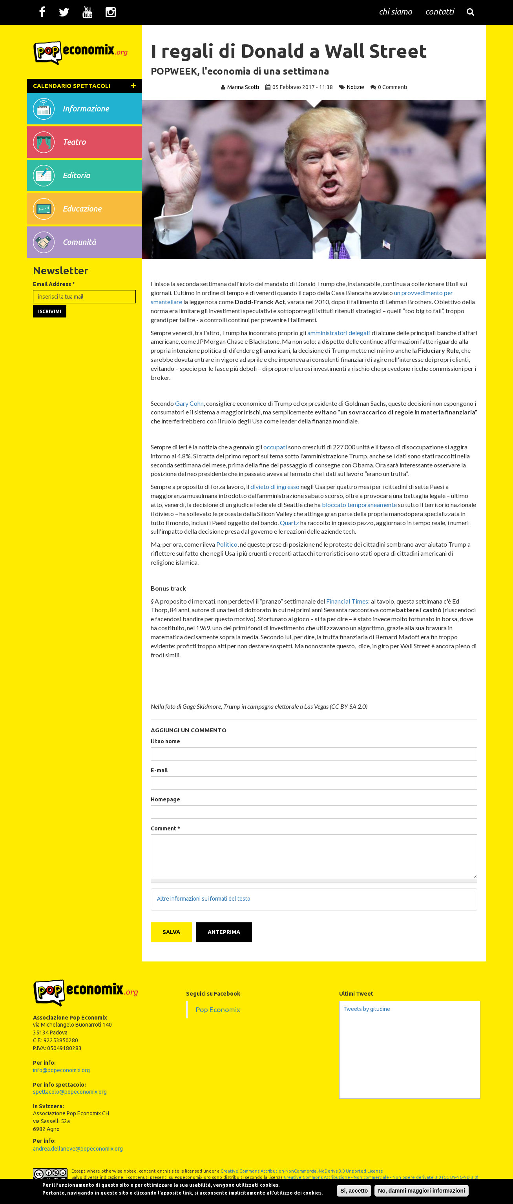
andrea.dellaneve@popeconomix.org (78, 1148)
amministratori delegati (339, 332)
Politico (227, 544)
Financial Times (348, 601)
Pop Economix (218, 1008)
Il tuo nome (166, 741)
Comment (166, 828)
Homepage (166, 799)
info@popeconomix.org (61, 1069)
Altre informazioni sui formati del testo (204, 899)
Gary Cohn (190, 403)
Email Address (54, 295)
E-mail (160, 770)
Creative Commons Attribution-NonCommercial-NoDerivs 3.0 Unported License (302, 1170)
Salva (172, 931)
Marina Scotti (243, 87)
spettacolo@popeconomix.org (70, 1091)
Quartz (332, 522)
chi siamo (395, 11)
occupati (276, 447)
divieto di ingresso (275, 486)
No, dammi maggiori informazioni (412, 1188)
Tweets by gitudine (366, 1008)
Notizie (355, 87)
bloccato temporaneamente (360, 504)
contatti (439, 11)
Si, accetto (345, 1188)
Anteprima (224, 931)
